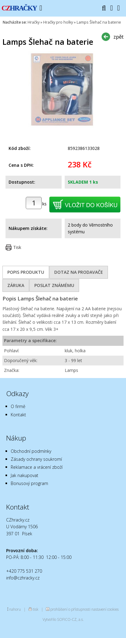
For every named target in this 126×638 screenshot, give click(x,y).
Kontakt (18, 415)
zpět (118, 36)
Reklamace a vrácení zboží (37, 467)
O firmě (18, 406)
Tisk (17, 247)
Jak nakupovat (24, 475)
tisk (35, 609)
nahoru (15, 609)
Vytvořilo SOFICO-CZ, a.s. (63, 619)
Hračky (34, 22)
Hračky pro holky (58, 22)
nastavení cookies (105, 609)
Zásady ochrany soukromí (36, 459)
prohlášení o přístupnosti (70, 609)
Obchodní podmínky (31, 451)
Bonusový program (29, 483)
